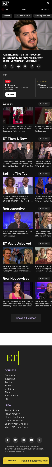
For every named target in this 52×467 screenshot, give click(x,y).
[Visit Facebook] (7, 440)
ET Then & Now (23, 16)
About (8, 392)
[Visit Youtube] (31, 440)
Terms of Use (12, 410)
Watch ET (45, 9)
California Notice (13, 420)
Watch (10, 94)
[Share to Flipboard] (25, 67)
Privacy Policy (12, 414)
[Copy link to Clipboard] (31, 67)
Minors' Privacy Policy (16, 427)
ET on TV (9, 389)
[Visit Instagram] (23, 440)
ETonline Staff (12, 395)
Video (24, 9)
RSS (7, 399)
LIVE (6, 9)
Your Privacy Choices (16, 424)
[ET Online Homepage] (6, 3)
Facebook (10, 375)
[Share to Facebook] (5, 67)
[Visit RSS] (39, 440)
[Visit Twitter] (15, 440)
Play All (44, 104)
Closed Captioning (15, 417)
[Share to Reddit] (18, 67)
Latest (7, 16)
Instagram (10, 379)
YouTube (9, 385)
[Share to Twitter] (11, 67)
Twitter (8, 382)
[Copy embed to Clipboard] (38, 67)
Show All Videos (26, 318)
